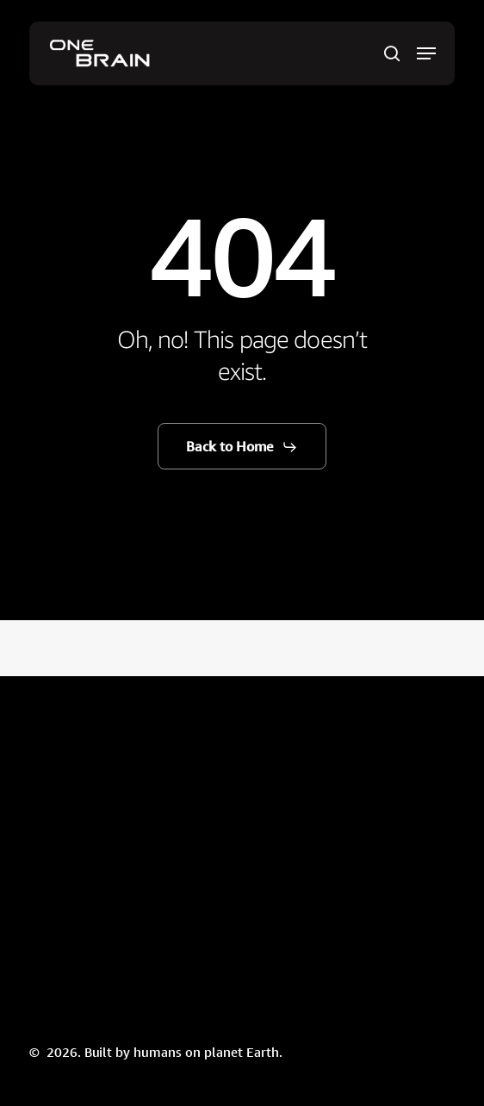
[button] (426, 53)
